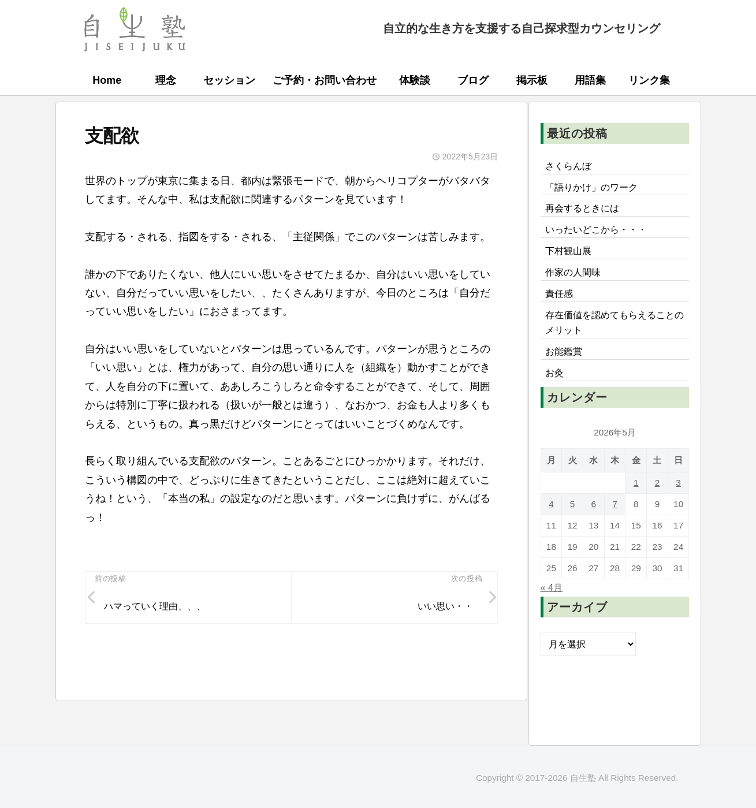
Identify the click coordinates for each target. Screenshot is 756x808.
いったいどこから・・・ (596, 229)
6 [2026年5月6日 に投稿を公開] (594, 504)
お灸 (554, 372)
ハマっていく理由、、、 (155, 606)
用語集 (590, 80)
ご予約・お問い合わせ (325, 80)
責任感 (559, 293)
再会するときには (582, 208)
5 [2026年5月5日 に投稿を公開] (572, 504)
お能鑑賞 (563, 351)
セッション (229, 80)
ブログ (473, 80)
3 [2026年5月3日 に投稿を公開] (678, 482)
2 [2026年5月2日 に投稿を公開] (657, 482)
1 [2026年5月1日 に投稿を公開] (636, 482)
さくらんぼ (568, 166)
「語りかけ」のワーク (591, 187)
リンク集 (649, 80)
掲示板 (532, 80)
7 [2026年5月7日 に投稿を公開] (614, 504)
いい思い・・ (445, 606)
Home (106, 80)
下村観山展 (568, 250)
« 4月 (552, 587)
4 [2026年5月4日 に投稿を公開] (551, 504)
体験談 (414, 80)
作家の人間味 (573, 272)
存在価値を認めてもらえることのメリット (614, 322)
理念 (165, 80)
